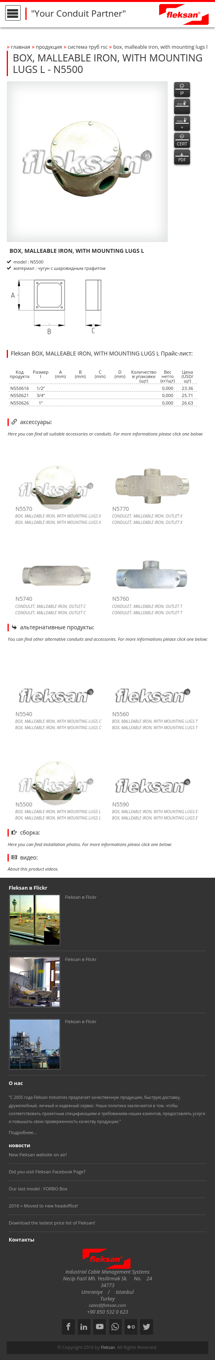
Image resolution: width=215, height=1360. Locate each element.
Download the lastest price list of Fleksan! (52, 1223)
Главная (21, 47)
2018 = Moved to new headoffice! (43, 1206)
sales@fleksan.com (107, 1305)
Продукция (49, 47)
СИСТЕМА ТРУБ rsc (88, 47)
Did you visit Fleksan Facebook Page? (47, 1172)
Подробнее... (23, 1132)
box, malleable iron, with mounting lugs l (160, 47)
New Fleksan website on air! (38, 1155)
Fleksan (108, 1347)
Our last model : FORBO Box (38, 1189)
